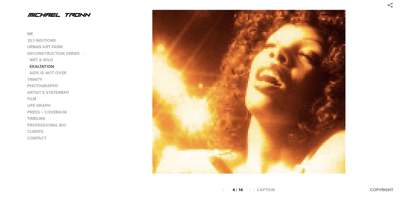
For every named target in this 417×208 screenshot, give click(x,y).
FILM (34, 99)
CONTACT (37, 138)
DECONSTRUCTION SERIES (56, 53)
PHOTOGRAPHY (45, 86)
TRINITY (35, 79)
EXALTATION (42, 66)
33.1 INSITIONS (41, 40)
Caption (266, 189)
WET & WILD (41, 60)
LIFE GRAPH (39, 105)
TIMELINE (36, 118)
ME (30, 34)
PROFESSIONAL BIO (46, 125)
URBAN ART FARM (45, 47)
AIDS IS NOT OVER (48, 73)
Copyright (381, 190)
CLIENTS (35, 131)
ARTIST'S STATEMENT (48, 92)
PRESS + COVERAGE (47, 112)
